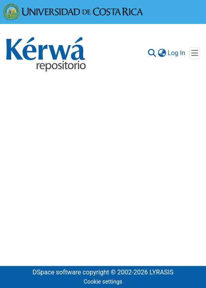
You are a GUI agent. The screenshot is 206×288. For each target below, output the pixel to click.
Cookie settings (103, 281)
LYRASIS (162, 272)
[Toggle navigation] (194, 53)
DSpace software (56, 272)
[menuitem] (162, 53)
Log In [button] (177, 53)
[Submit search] (152, 53)
